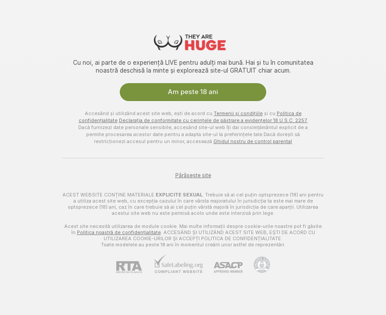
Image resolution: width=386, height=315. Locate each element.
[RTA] (134, 267)
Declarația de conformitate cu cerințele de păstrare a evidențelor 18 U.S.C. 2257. (213, 120)
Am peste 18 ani (193, 92)
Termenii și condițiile (238, 113)
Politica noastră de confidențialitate (119, 232)
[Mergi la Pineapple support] (256, 264)
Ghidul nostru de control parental (252, 141)
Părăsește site (193, 175)
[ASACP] (223, 267)
